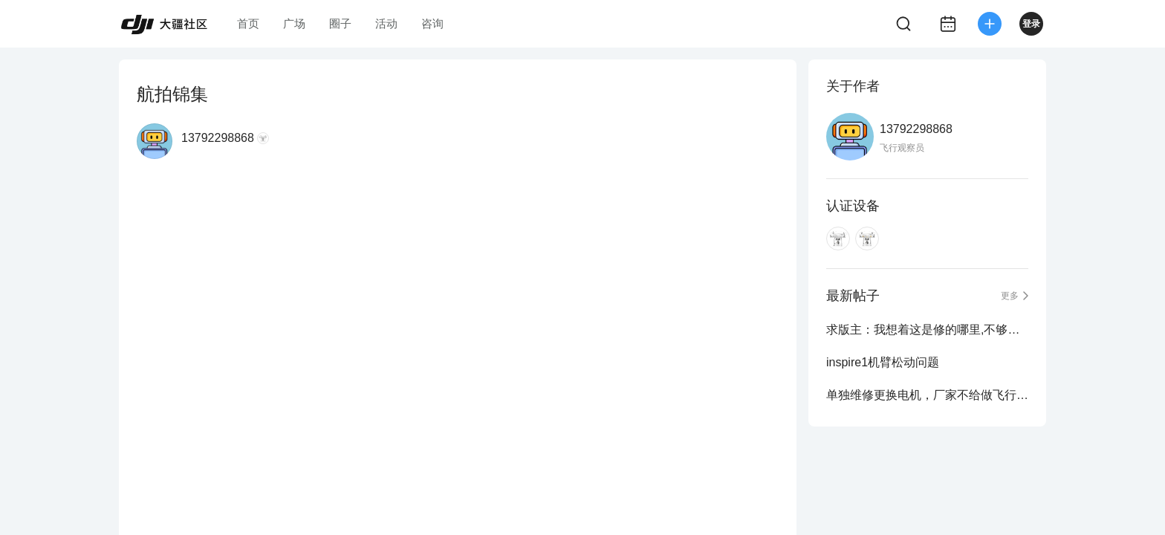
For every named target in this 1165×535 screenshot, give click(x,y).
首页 (248, 23)
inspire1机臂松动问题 (882, 362)
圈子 (340, 23)
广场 (294, 23)
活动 (386, 23)
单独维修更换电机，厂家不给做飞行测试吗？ (927, 395)
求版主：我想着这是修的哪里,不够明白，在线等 (927, 329)
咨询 (432, 23)
